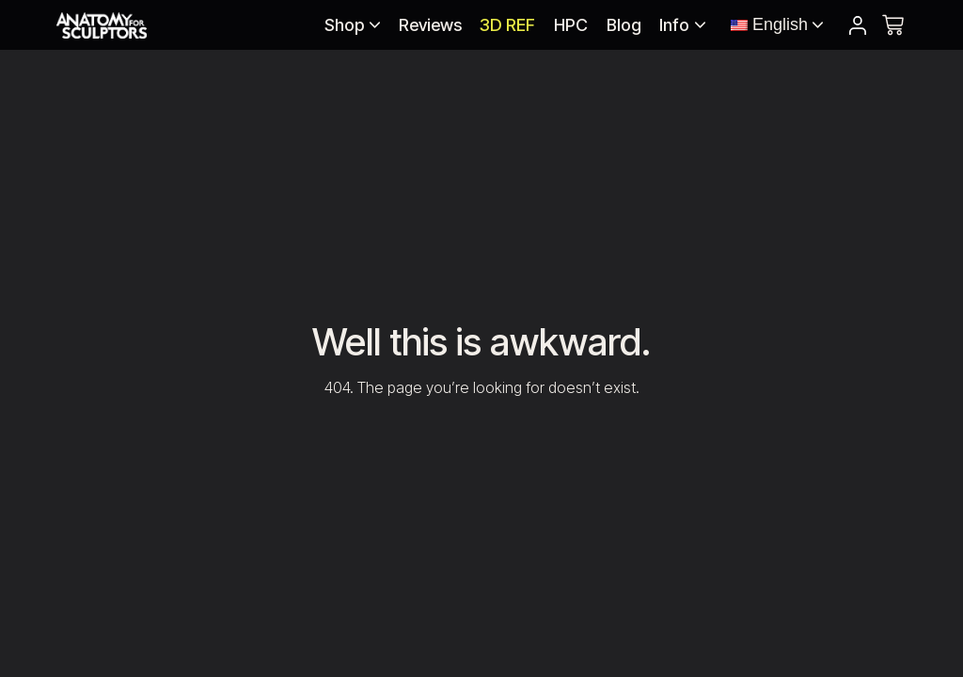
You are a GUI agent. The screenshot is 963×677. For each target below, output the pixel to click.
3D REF (507, 25)
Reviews (430, 25)
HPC (571, 25)
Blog (624, 25)
